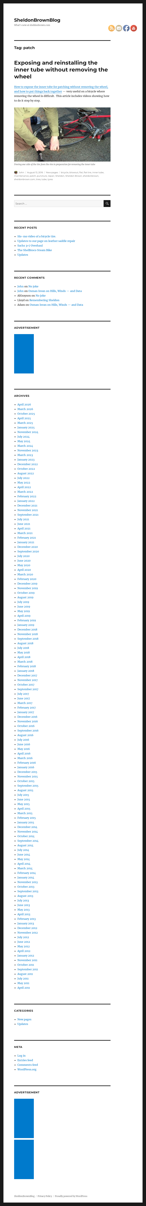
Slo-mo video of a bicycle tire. (36, 236)
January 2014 (25, 877)
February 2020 (26, 579)
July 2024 (23, 436)
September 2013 (27, 891)
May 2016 (23, 749)
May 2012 (23, 946)
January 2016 (25, 767)
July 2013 (23, 900)
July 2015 (23, 794)
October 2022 (26, 468)
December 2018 (27, 629)
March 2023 (25, 455)
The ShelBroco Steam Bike (34, 250)
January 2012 (25, 955)
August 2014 (25, 845)
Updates (22, 254)
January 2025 (26, 427)
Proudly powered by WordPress (71, 1196)
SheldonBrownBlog (37, 20)
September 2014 (27, 840)
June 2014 (23, 854)
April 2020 (24, 569)
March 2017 (24, 703)
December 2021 (27, 505)
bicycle (64, 172)
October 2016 (26, 726)
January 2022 (26, 501)
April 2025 (24, 418)
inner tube (98, 172)
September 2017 (27, 689)
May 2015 (23, 804)
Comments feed (27, 1064)
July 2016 (23, 739)
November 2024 (27, 432)
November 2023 (27, 450)
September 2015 (27, 785)
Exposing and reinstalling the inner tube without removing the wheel (61, 69)
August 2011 (25, 974)
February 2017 (26, 707)
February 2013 (26, 918)
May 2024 (23, 441)
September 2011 (27, 969)
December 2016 (27, 716)
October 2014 (25, 836)
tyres (50, 179)
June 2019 (23, 606)
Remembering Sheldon (44, 300)
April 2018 (23, 657)
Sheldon (59, 176)
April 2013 (23, 914)
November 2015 (27, 776)
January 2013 (25, 923)
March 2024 (25, 445)
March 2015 (25, 813)
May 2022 (23, 482)
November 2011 (27, 960)
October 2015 (25, 781)
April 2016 (24, 753)
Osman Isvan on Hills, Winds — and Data (55, 291)
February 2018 (26, 666)
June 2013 (23, 905)
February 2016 (26, 762)
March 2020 (25, 574)
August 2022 (25, 473)
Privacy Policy (45, 1196)
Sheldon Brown (73, 176)
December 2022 (27, 464)
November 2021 (27, 510)
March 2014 (25, 868)
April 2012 (23, 951)
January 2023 (25, 459)
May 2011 (23, 983)
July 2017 (23, 693)
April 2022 (24, 487)
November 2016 (27, 721)
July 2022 (23, 478)
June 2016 (23, 744)
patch (33, 176)
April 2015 (23, 808)
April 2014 (23, 863)
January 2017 (25, 712)
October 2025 (26, 413)
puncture (42, 176)
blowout (73, 172)
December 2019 (27, 583)
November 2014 (27, 831)
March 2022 (25, 491)
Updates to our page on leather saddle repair (46, 241)
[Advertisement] (24, 354)
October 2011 (25, 964)
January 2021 (25, 542)
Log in (21, 1055)
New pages (52, 172)
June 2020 (24, 560)
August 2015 (25, 790)
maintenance (21, 176)
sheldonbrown (91, 176)
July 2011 (23, 978)
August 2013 (25, 895)
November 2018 (27, 634)
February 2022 (26, 496)
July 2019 (23, 602)
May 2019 (23, 611)
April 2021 (23, 528)
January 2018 (25, 670)
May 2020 (23, 565)
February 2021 (26, 537)
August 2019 (25, 597)
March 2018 (25, 661)
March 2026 (25, 409)
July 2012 (23, 937)
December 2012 (27, 928)
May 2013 (23, 909)
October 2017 (25, 684)
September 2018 (27, 638)
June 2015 (23, 799)
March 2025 (25, 422)
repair (51, 176)
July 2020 (23, 556)
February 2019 (26, 620)
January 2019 (25, 625)
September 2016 (28, 730)
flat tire (87, 172)
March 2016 (25, 758)
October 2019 (26, 592)
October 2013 (25, 886)
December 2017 (27, 675)
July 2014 (23, 850)
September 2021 (27, 514)
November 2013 (27, 882)
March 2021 (25, 533)
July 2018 (23, 647)
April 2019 (24, 615)
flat (81, 172)
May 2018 (23, 652)
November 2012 (27, 932)
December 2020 (27, 546)
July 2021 (23, 519)
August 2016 (25, 735)
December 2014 (27, 827)
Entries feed (25, 1060)
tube (44, 179)
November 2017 (27, 680)
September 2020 (28, 551)
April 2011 (23, 987)
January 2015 (25, 822)
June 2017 (23, 698)
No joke (33, 286)
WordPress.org (26, 1069)
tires (38, 179)
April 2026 (24, 404)
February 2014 (26, 873)
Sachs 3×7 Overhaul (30, 245)
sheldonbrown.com (24, 179)
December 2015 (27, 771)
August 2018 (25, 643)
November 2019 (27, 588)
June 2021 (23, 524)
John (21, 172)
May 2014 (23, 859)
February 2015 (26, 817)
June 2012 (23, 941)
